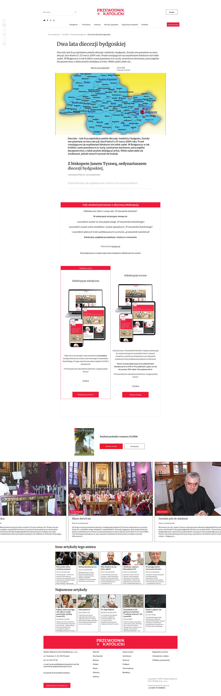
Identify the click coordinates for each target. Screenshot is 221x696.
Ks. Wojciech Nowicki (63, 619)
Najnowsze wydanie (130, 24)
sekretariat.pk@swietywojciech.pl (57, 666)
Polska (95, 664)
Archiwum (134, 446)
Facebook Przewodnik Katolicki (56, 673)
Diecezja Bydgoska (78, 34)
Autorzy (97, 24)
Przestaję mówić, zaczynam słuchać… (154, 568)
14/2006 (133, 436)
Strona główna (54, 34)
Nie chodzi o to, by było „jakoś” (108, 568)
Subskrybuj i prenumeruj (56, 685)
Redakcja (126, 672)
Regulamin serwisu (160, 652)
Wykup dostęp (135, 395)
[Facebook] (47, 20)
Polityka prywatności (161, 660)
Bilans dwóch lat (81, 518)
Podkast (144, 24)
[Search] (43, 12)
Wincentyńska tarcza (88, 567)
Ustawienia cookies (160, 656)
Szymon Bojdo (127, 619)
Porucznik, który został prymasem (63, 568)
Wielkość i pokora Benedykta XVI (130, 568)
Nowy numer (128, 652)
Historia (96, 672)
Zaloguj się (115, 246)
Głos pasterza (84, 609)
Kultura (96, 676)
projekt (157, 687)
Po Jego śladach (107, 609)
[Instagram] (54, 20)
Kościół (96, 652)
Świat (95, 668)
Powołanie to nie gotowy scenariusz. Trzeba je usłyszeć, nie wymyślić (132, 612)
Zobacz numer (111, 446)
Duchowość (98, 656)
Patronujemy (128, 668)
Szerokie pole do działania (173, 518)
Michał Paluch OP (84, 612)
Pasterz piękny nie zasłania (153, 610)
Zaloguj (171, 12)
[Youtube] (44, 20)
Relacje (96, 660)
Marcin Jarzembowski (100, 68)
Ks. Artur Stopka (151, 615)
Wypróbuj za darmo (86, 394)
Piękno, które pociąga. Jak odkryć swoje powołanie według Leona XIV (65, 612)
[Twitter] (50, 20)
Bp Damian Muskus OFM (108, 612)
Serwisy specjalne (111, 24)
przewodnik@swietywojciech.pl (63, 664)
